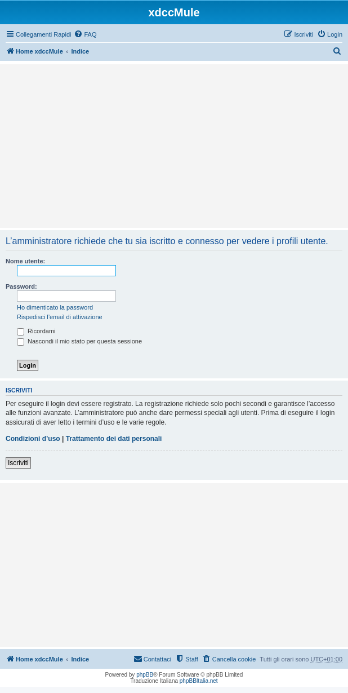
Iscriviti (18, 463)
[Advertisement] (174, 146)
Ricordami (36, 331)
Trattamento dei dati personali (114, 439)
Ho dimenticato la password (55, 307)
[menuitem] (85, 34)
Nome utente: (25, 261)
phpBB (144, 675)
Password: (21, 286)
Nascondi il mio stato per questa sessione (79, 341)
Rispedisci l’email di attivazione (59, 317)
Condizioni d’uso (33, 439)
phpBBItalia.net (199, 681)
